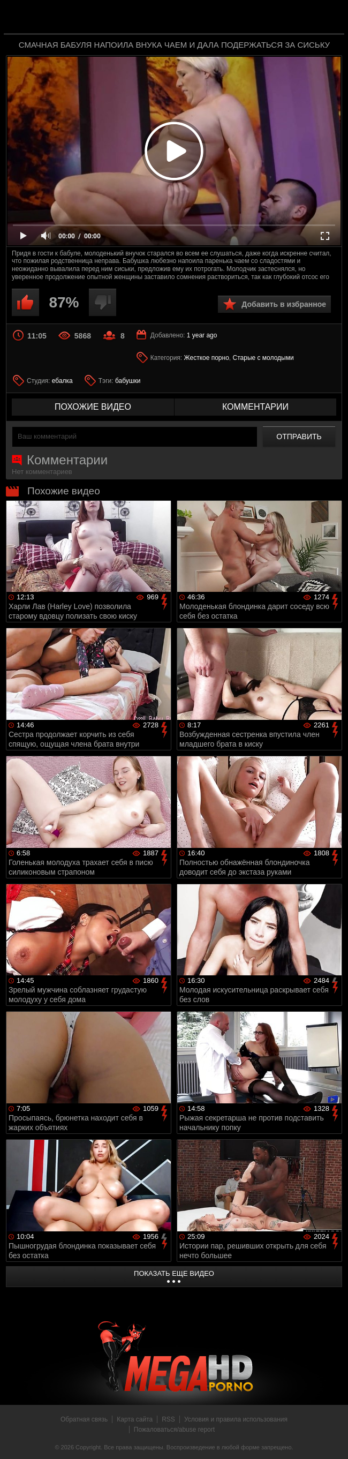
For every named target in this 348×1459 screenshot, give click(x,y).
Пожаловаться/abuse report (174, 1429)
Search (328, 17)
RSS (168, 1419)
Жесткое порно (206, 358)
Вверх (332, 1439)
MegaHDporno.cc (195, 18)
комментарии (255, 406)
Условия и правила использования (236, 1419)
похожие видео (93, 406)
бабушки (127, 381)
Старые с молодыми (263, 358)
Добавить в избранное (283, 304)
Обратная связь (84, 1419)
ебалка (62, 381)
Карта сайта (135, 1419)
